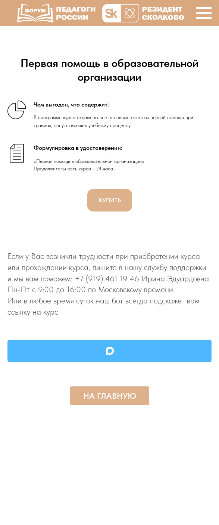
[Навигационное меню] (204, 13)
